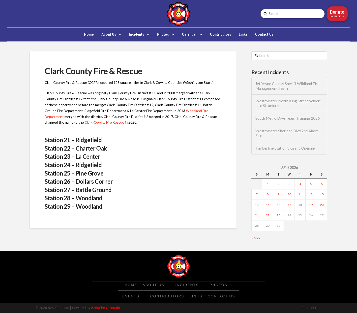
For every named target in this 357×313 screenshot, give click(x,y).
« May (255, 238)
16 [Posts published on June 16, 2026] (278, 205)
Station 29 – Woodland (73, 206)
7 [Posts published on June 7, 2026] (257, 194)
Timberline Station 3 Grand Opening (285, 148)
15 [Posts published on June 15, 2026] (267, 205)
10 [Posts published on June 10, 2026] (289, 194)
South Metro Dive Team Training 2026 (287, 118)
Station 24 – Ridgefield (73, 164)
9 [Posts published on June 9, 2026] (278, 194)
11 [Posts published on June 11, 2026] (300, 194)
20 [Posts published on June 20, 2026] (322, 205)
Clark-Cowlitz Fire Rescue (104, 122)
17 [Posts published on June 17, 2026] (289, 205)
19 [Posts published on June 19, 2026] (311, 205)
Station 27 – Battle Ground (78, 189)
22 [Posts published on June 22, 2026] (267, 215)
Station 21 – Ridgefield (73, 139)
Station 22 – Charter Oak (76, 148)
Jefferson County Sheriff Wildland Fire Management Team (287, 85)
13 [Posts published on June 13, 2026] (322, 194)
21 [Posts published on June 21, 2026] (257, 215)
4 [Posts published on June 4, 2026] (300, 184)
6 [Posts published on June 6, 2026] (322, 184)
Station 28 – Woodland (73, 197)
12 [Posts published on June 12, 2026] (311, 194)
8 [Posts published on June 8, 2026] (267, 194)
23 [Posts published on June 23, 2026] (278, 215)
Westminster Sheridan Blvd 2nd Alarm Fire (287, 133)
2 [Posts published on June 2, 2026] (278, 184)
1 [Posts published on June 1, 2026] (267, 184)
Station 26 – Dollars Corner (79, 181)
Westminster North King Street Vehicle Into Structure (288, 103)
